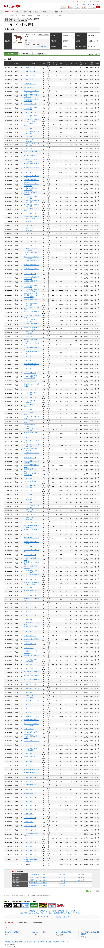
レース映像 (72, 911)
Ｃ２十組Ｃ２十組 (30, 84)
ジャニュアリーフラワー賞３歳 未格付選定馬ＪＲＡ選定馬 (31, 859)
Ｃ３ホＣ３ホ (29, 619)
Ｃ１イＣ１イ (29, 478)
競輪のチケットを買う (11, 932)
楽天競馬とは (96, 4)
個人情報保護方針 (17, 942)
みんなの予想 (27, 12)
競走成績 (30, 15)
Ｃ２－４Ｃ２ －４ (30, 595)
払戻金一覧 (81, 874)
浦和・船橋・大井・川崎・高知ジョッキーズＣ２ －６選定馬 (31, 295)
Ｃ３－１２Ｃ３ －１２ (31, 765)
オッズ (18, 15)
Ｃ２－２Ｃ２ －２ (30, 369)
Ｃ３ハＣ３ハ (29, 781)
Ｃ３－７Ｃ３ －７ (30, 636)
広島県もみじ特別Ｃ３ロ (32, 769)
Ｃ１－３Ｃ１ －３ (30, 241)
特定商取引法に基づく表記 (61, 942)
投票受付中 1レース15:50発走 (38, 885)
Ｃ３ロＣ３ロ (29, 664)
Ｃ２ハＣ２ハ (29, 603)
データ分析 (46, 15)
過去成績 (25, 54)
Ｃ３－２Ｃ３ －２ (30, 148)
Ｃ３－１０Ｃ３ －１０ (31, 688)
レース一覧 (62, 874)
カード (86, 1)
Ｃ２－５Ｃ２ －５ (30, 579)
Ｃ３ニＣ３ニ (29, 814)
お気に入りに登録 (43, 34)
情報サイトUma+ (59, 12)
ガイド (50, 12)
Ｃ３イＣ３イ (29, 632)
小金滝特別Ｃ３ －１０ (31, 716)
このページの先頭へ (94, 891)
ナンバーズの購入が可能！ (64, 932)
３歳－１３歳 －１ (30, 777)
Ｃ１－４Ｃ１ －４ (30, 233)
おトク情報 (43, 12)
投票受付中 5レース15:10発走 (38, 880)
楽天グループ (77, 1)
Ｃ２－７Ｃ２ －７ (30, 112)
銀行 (91, 1)
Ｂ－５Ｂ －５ (29, 534)
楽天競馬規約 (28, 942)
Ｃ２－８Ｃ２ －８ (30, 136)
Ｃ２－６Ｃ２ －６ (30, 104)
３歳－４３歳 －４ (30, 846)
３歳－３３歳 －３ (30, 842)
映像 (60, 15)
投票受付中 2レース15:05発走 (38, 874)
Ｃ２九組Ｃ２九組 (30, 67)
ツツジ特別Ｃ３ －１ (30, 221)
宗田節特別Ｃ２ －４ (30, 88)
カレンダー (54, 15)
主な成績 (40, 54)
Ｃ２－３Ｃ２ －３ (30, 274)
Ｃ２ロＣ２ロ (29, 611)
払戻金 (23, 15)
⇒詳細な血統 (42, 46)
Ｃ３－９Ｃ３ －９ (30, 684)
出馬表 (12, 15)
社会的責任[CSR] (39, 942)
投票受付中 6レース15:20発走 (38, 877)
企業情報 (7, 942)
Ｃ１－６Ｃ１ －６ (30, 373)
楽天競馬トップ (9, 12)
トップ (6, 15)
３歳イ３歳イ (29, 789)
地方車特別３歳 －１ (30, 793)
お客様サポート (87, 4)
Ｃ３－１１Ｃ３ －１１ (31, 668)
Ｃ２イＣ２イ (29, 336)
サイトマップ (77, 4)
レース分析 (37, 15)
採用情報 (48, 942)
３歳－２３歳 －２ (30, 818)
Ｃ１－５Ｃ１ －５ (30, 225)
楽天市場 (96, 1)
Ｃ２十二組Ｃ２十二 (30, 71)
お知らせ (35, 12)
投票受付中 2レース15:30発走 (38, 883)
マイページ (18, 12)
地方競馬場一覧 (62, 911)
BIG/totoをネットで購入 (38, 932)
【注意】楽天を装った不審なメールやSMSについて (68, 913)
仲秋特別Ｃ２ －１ (30, 458)
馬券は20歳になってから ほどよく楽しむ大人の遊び (35, 913)
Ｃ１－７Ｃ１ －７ (30, 397)
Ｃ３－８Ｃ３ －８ (30, 644)
